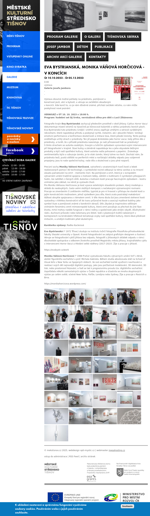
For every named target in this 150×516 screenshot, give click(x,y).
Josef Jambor (58, 47)
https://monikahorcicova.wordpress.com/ (65, 284)
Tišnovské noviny (20, 128)
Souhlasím (127, 507)
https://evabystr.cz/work (56, 250)
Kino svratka (17, 67)
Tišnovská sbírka (123, 36)
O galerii (92, 36)
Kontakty (97, 57)
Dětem (82, 47)
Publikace (104, 47)
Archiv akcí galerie (64, 57)
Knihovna (14, 97)
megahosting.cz (117, 450)
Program (13, 46)
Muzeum (12, 87)
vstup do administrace (55, 456)
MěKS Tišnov (15, 36)
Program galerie (62, 36)
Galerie (12, 77)
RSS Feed (74, 456)
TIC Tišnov (14, 108)
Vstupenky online (20, 56)
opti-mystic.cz (87, 450)
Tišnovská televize (20, 118)
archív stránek (88, 456)
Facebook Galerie (20, 151)
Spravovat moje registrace (20, 139)
